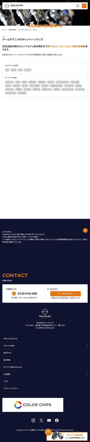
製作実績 (7, 360)
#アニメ (8, 86)
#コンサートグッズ (67, 89)
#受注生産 (32, 82)
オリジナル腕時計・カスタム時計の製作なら (38, 426)
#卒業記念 (41, 82)
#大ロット (45, 86)
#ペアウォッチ (69, 86)
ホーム (4, 30)
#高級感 (18, 89)
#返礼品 (78, 86)
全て (7, 70)
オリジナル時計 (9, 346)
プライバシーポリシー (11, 388)
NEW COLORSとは (10, 338)
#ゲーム (24, 86)
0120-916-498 (27, 293)
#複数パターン (47, 89)
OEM (20, 70)
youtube (49, 416)
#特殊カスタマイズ (56, 86)
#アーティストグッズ (62, 82)
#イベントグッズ (11, 93)
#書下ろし (16, 86)
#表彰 (24, 82)
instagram (33, 416)
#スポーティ (9, 89)
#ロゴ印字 (27, 89)
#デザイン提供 (34, 86)
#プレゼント (9, 82)
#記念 (18, 82)
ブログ (6, 381)
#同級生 (56, 89)
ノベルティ (27, 70)
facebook (57, 416)
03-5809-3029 (49, 328)
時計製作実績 (12, 30)
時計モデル (7, 353)
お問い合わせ (84, 5)
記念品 (13, 70)
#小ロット (51, 82)
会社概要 (7, 374)
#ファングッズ (80, 89)
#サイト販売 (22, 93)
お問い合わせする (67, 294)
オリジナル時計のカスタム (13, 367)
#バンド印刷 (75, 82)
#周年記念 (36, 89)
